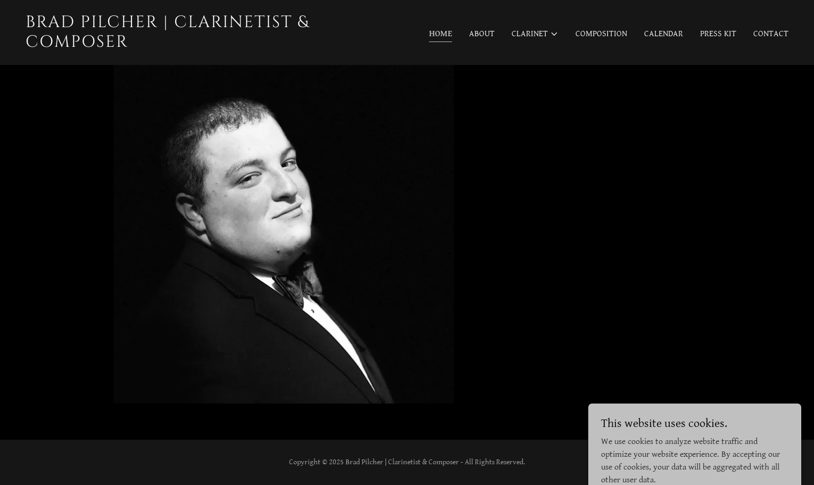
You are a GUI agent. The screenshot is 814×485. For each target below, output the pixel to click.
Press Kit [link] (718, 34)
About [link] (482, 34)
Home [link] (440, 34)
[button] (535, 34)
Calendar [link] (663, 34)
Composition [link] (601, 34)
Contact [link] (770, 34)
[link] (212, 44)
